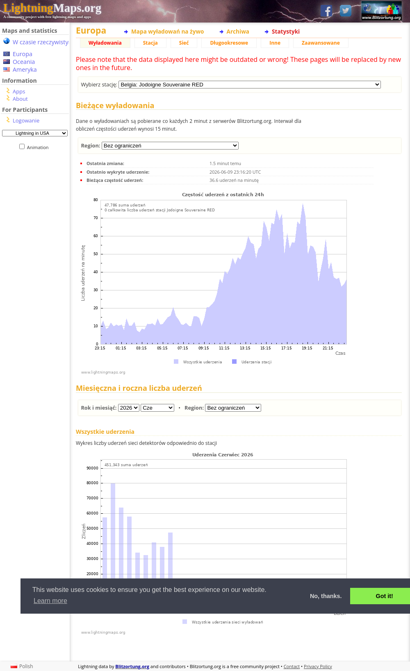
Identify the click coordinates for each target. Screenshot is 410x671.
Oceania (24, 62)
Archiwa (238, 31)
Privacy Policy (318, 666)
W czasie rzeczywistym (43, 42)
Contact (292, 666)
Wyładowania (105, 42)
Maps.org (52, 7)
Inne (274, 42)
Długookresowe (229, 42)
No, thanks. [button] (326, 596)
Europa (22, 54)
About (20, 98)
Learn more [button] (50, 600)
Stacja (150, 42)
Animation (39, 147)
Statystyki (286, 31)
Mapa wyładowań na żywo (167, 31)
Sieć (184, 42)
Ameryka (25, 69)
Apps (19, 91)
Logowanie (26, 120)
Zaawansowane (321, 42)
